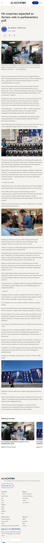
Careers (24, 526)
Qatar (2, 509)
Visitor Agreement (5, 519)
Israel (2, 502)
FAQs (2, 523)
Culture (24, 500)
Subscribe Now (7, 486)
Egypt (2, 507)
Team (23, 523)
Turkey (3, 494)
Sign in (41, 3)
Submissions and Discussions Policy (10, 526)
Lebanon (3, 511)
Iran (2, 498)
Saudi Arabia (4, 496)
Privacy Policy (4, 521)
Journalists (24, 521)
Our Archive (25, 502)
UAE (2, 500)
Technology (25, 498)
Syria (2, 513)
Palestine (3, 505)
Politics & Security (26, 494)
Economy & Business (27, 496)
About (23, 519)
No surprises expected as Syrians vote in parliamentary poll (15, 443)
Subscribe (35, 3)
